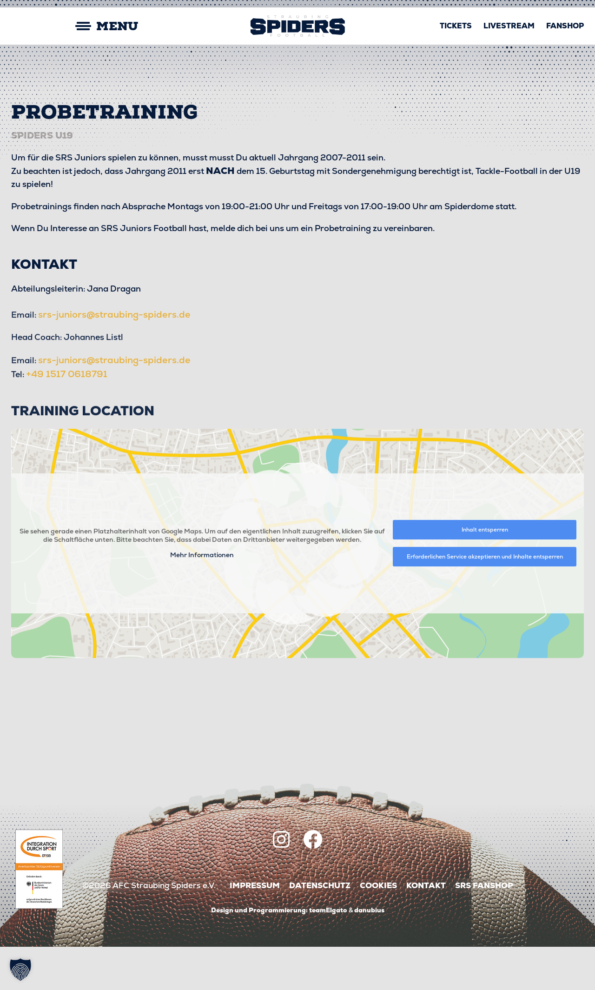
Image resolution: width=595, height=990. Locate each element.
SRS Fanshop (484, 929)
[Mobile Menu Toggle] (74, 26)
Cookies (378, 929)
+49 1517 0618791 (69, 451)
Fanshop (565, 26)
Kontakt (426, 929)
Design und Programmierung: (259, 953)
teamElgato (328, 953)
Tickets (456, 26)
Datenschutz (319, 929)
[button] (20, 969)
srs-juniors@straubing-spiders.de (117, 390)
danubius (369, 953)
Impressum (255, 929)
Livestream (509, 26)
